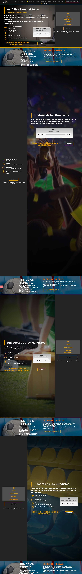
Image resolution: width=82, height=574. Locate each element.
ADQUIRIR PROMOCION (52, 61)
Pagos (54, 1)
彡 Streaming (21, 1)
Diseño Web (13, 1)
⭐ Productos (30, 1)
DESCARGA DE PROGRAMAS (72, 1)
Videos (37, 1)
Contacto (60, 1)
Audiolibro (43, 1)
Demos (49, 1)
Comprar (41, 43)
